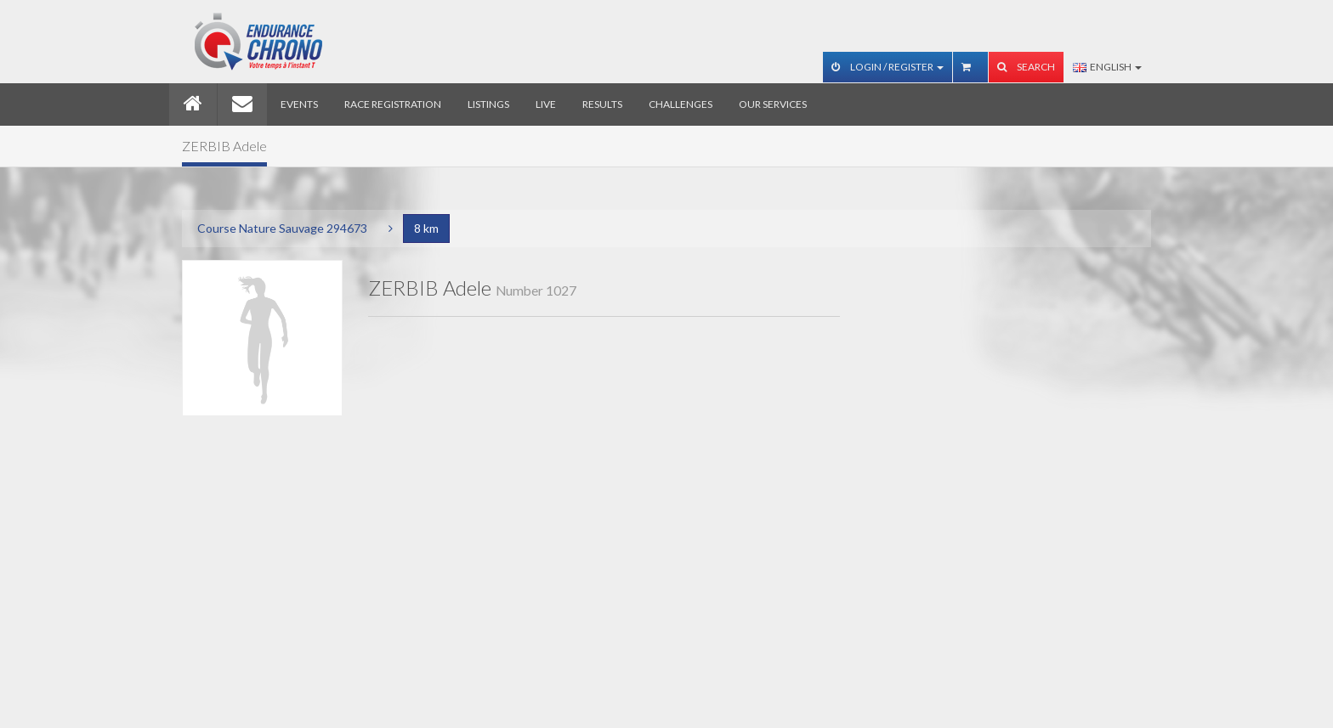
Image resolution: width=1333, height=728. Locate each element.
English (1107, 66)
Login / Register (887, 66)
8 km (426, 228)
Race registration (392, 104)
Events (299, 104)
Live (546, 104)
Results (602, 104)
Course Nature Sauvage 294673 (282, 228)
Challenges (680, 104)
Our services (773, 104)
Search (1026, 66)
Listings (488, 104)
